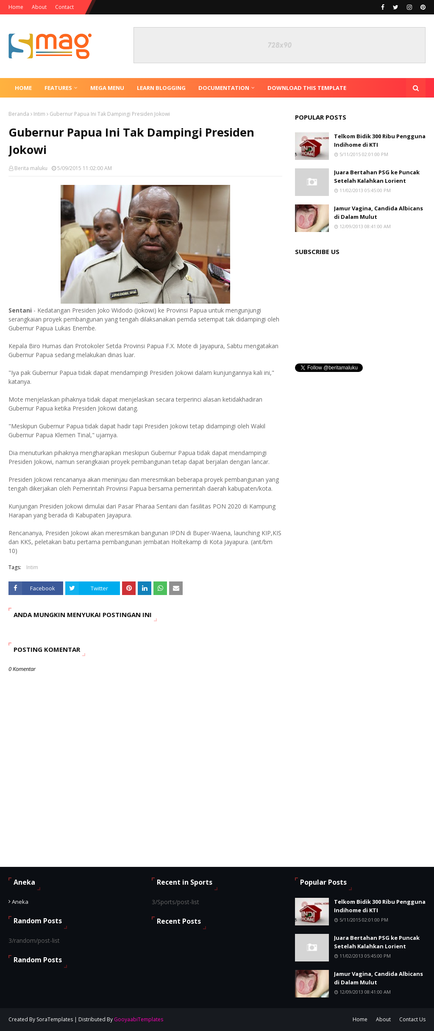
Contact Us (412, 1019)
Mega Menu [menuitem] (107, 88)
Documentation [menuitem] (223, 88)
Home (15, 7)
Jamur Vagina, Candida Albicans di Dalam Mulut (378, 212)
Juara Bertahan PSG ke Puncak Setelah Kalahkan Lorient (377, 176)
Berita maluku (30, 168)
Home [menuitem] (23, 88)
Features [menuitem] (58, 88)
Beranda (18, 113)
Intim (39, 113)
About (39, 7)
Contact (64, 7)
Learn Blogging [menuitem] (161, 88)
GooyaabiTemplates (138, 1019)
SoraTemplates (54, 1019)
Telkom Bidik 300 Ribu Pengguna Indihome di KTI (380, 140)
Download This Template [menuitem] (306, 88)
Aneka (20, 901)
